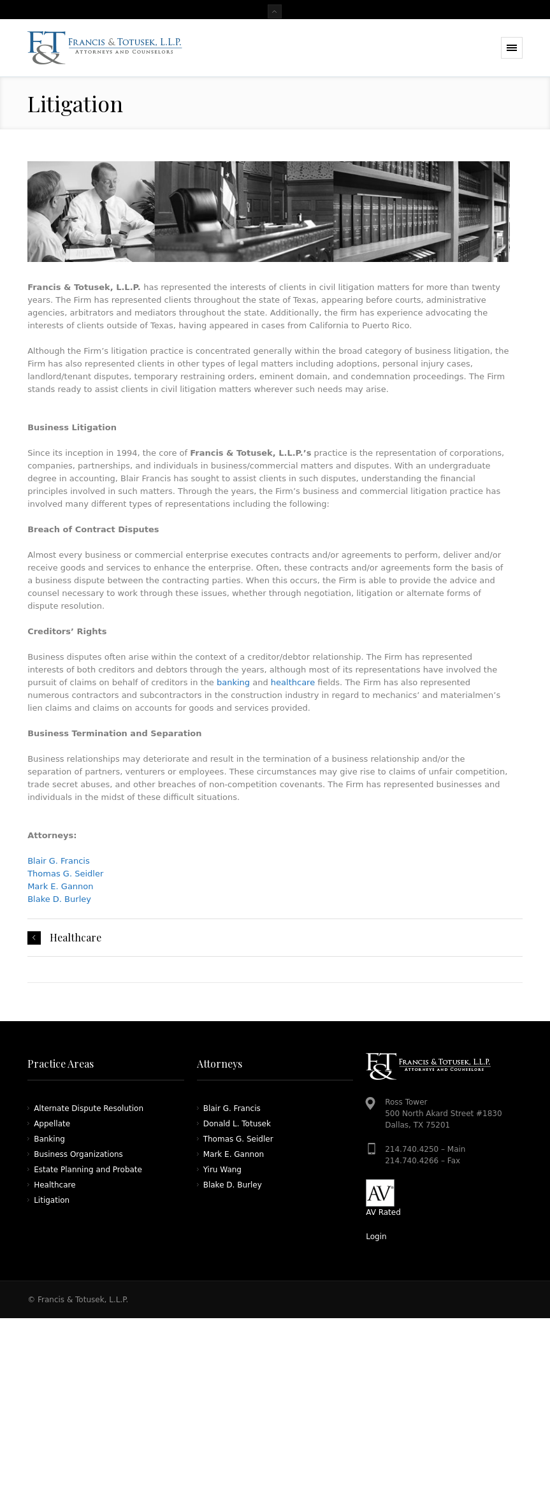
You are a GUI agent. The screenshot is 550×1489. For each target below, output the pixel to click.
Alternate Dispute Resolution (88, 1108)
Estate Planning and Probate (88, 1169)
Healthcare (75, 937)
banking (233, 682)
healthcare (293, 682)
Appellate (52, 1123)
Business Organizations (78, 1154)
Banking (49, 1139)
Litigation (51, 1200)
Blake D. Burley (59, 899)
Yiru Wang (222, 1169)
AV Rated (383, 1212)
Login (376, 1236)
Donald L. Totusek (237, 1123)
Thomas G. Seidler (65, 873)
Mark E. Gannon (60, 886)
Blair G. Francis (58, 861)
